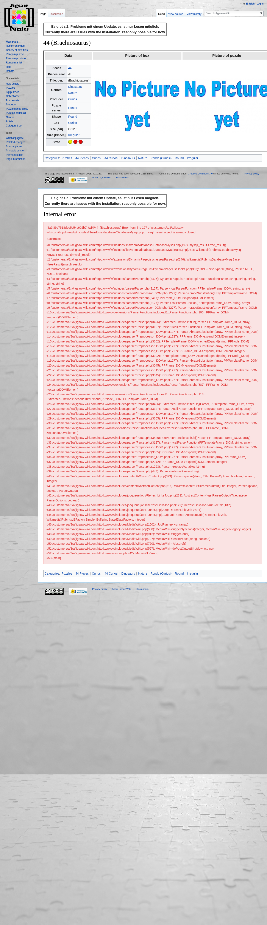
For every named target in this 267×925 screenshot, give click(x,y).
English (250, 3)
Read (161, 13)
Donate (10, 70)
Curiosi (73, 99)
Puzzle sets (12, 100)
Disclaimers (122, 177)
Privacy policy (251, 173)
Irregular (73, 135)
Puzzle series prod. (17, 108)
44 (70, 68)
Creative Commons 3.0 (200, 173)
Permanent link (14, 154)
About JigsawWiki (101, 177)
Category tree (14, 125)
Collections (12, 96)
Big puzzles (12, 92)
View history (194, 13)
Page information (15, 158)
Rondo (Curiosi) (161, 158)
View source (175, 13)
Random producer (16, 58)
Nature (72, 93)
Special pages (14, 146)
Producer (11, 104)
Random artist (14, 62)
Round (72, 116)
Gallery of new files (17, 50)
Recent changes (15, 45)
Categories (52, 158)
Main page (12, 41)
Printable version (15, 150)
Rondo (72, 107)
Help (8, 66)
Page (43, 13)
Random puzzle (15, 54)
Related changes (15, 142)
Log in (260, 3)
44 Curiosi (111, 158)
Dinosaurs (75, 86)
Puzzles (67, 158)
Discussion (56, 13)
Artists (9, 121)
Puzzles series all (16, 112)
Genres (10, 117)
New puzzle (12, 83)
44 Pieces (82, 158)
